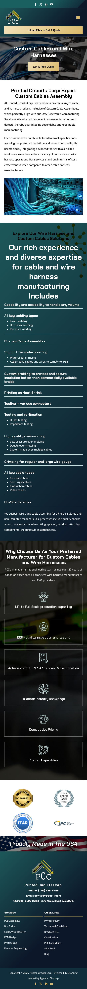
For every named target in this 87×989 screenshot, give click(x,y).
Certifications (51, 937)
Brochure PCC (51, 932)
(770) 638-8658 (48, 890)
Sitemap (54, 978)
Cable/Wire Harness (15, 932)
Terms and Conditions (55, 926)
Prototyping (10, 943)
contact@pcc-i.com (47, 895)
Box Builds (9, 926)
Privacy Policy (52, 920)
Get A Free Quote (43, 67)
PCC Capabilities (52, 943)
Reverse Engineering (15, 948)
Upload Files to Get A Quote (43, 30)
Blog (46, 954)
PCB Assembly (12, 920)
